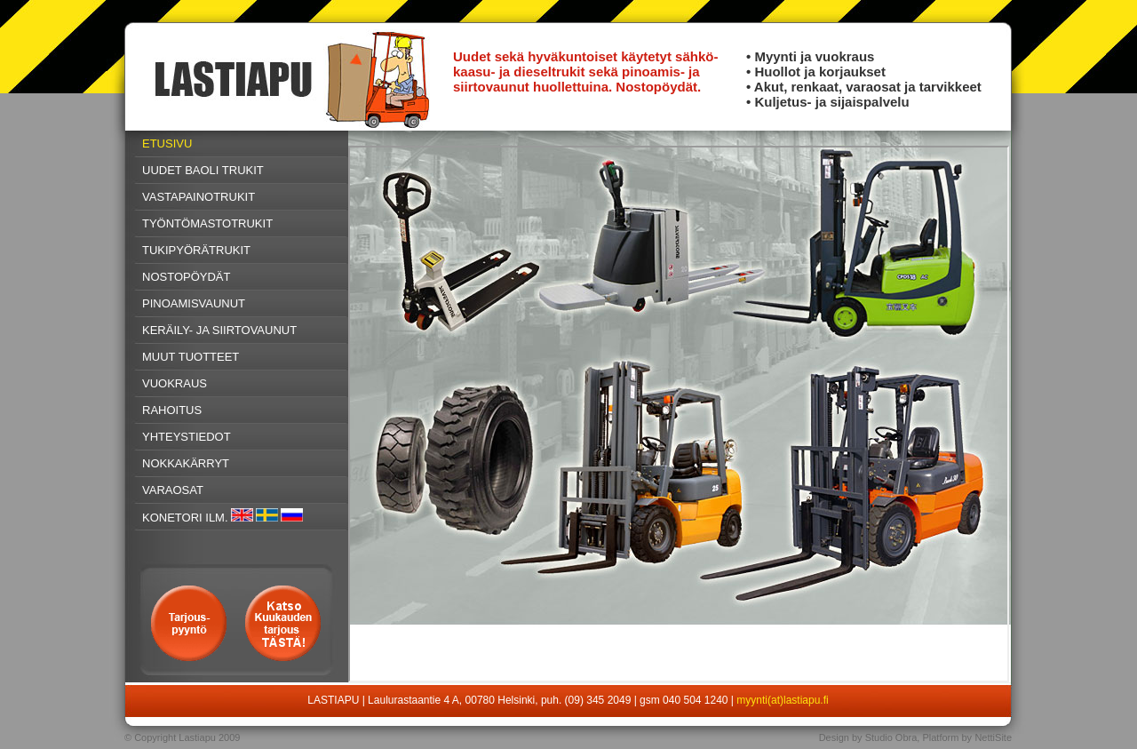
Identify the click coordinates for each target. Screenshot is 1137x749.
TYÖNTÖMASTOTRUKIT (207, 223)
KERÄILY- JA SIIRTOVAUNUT (219, 330)
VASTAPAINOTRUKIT (198, 196)
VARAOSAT (172, 490)
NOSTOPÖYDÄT (186, 276)
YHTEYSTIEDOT (186, 436)
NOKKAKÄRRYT (185, 463)
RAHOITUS (172, 410)
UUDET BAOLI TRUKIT (203, 170)
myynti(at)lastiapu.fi (782, 700)
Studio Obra (891, 737)
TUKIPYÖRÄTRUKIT (196, 250)
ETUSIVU (167, 143)
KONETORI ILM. (185, 517)
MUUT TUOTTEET (190, 356)
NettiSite (993, 737)
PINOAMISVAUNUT (193, 303)
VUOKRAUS (174, 383)
